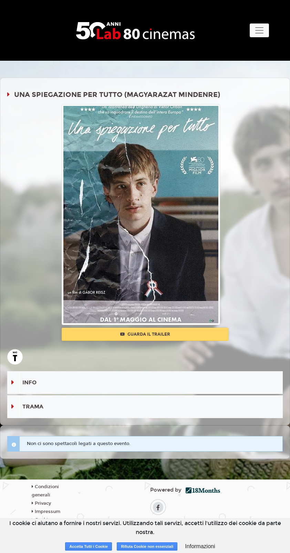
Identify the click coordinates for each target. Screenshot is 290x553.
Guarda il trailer (145, 334)
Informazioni (200, 546)
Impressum (46, 511)
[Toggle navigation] (259, 30)
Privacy (41, 503)
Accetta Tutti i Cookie (88, 546)
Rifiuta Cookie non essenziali (147, 546)
